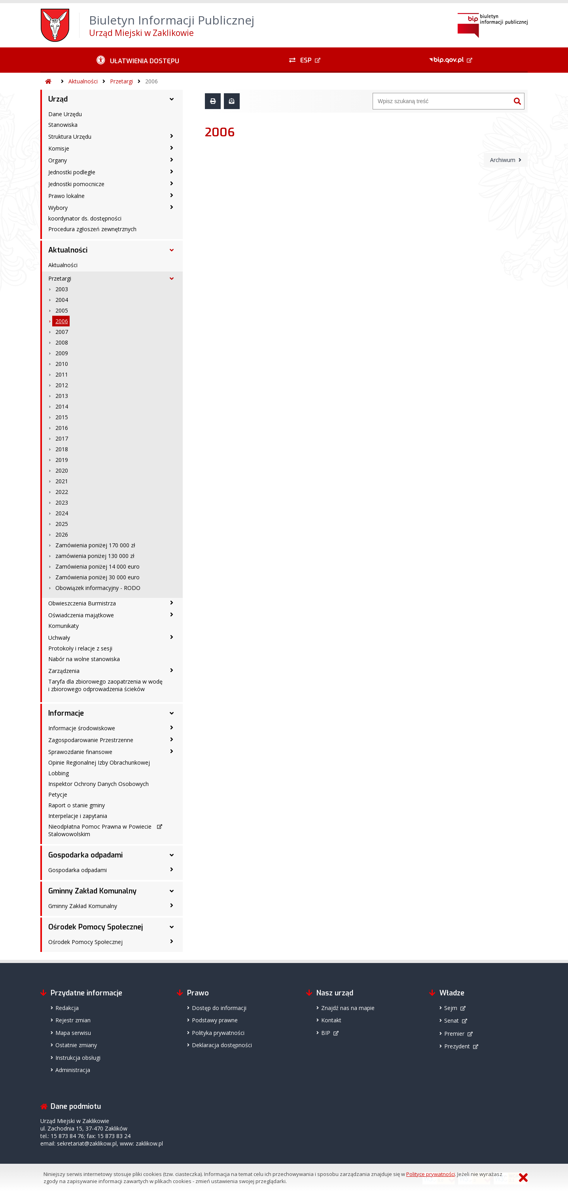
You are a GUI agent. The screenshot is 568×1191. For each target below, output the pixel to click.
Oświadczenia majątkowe (81, 615)
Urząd (58, 99)
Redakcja (67, 1008)
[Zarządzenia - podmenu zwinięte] (171, 670)
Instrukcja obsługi (77, 1057)
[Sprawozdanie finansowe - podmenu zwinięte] (171, 751)
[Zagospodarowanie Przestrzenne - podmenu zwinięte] (171, 739)
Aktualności (83, 81)
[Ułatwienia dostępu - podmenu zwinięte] (137, 60)
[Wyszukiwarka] (442, 101)
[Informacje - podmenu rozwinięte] (171, 713)
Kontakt (331, 1020)
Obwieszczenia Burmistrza (82, 603)
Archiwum (502, 160)
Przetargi (121, 81)
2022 (61, 492)
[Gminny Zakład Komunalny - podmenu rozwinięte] (171, 891)
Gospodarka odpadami (85, 855)
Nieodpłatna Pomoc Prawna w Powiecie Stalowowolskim (99, 830)
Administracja (72, 1070)
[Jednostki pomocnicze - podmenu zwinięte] (171, 183)
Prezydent (457, 1046)
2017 (61, 438)
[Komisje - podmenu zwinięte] (171, 147)
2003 (61, 289)
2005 (61, 310)
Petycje (57, 794)
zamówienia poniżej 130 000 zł (94, 556)
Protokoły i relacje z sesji (80, 648)
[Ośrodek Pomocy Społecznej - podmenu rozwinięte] (171, 927)
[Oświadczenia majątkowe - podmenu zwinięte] (171, 614)
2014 (61, 406)
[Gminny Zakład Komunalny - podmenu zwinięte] (171, 905)
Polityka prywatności (218, 1032)
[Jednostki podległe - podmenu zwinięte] (171, 171)
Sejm (450, 1008)
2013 (61, 396)
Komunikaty (63, 625)
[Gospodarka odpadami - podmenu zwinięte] (171, 869)
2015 (61, 417)
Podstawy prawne (215, 1020)
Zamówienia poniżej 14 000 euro (97, 566)
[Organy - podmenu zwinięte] (171, 159)
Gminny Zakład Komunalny (92, 891)
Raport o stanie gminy (76, 805)
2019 (61, 460)
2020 (61, 470)
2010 (61, 363)
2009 (61, 353)
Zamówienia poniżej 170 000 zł (95, 545)
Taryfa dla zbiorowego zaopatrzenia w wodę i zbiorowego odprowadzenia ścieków (105, 685)
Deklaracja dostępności (222, 1045)
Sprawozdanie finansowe (80, 752)
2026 (61, 534)
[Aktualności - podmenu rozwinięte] (171, 250)
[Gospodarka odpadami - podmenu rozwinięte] (171, 855)
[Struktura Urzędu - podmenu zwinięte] (171, 136)
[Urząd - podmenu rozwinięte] (171, 99)
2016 (61, 428)
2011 (61, 374)
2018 (61, 449)
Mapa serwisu (73, 1032)
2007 (61, 331)
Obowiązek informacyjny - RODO (97, 588)
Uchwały (59, 637)
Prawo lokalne (66, 196)
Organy (57, 160)
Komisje (58, 148)
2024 (61, 513)
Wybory (58, 207)
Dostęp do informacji (219, 1008)
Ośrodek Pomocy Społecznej (95, 927)
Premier (454, 1033)
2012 (61, 385)
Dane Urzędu (65, 114)
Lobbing (58, 773)
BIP (325, 1032)
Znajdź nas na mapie (348, 1008)
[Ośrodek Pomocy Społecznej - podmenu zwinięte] (171, 941)
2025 (61, 524)
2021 (61, 481)
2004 (61, 299)
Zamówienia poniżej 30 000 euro (97, 577)
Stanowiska (63, 124)
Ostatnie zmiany (76, 1045)
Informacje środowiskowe (81, 728)
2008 (61, 342)
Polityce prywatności (430, 1174)
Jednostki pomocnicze (76, 184)
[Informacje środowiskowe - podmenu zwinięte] (171, 727)
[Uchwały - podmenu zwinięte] (171, 637)
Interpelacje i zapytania (77, 816)
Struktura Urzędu (69, 136)
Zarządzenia (64, 671)
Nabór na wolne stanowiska (84, 659)
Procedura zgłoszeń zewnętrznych (92, 229)
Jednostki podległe (71, 172)
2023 (61, 502)
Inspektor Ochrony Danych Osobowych (98, 784)
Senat (451, 1020)
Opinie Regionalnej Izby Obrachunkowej (99, 762)
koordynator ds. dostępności (84, 218)
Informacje (66, 713)
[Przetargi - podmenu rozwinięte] (171, 278)
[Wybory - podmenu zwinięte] (171, 207)
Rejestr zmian (73, 1020)
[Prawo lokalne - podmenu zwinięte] (171, 195)
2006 (151, 81)
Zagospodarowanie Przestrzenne (90, 740)
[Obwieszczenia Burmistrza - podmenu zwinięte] (171, 602)
